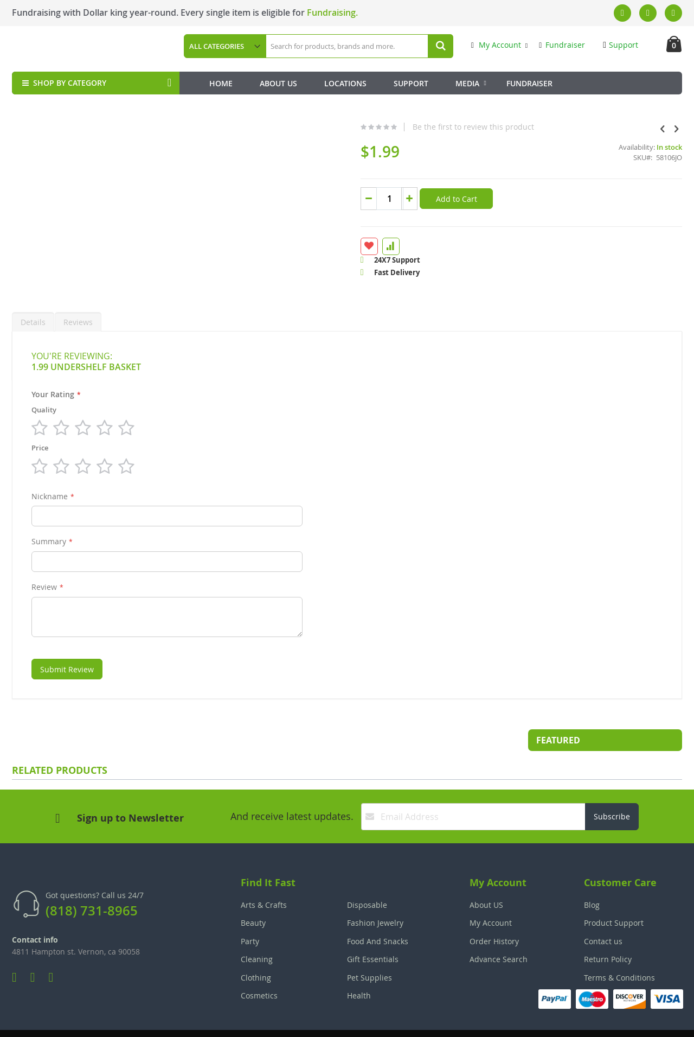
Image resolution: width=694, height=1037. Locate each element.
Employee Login (293, 1021)
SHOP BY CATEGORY (63, 83)
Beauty (253, 897)
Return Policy (608, 933)
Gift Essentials (373, 933)
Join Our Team (378, 1021)
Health (359, 969)
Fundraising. (332, 12)
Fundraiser (562, 45)
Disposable (367, 879)
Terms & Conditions (619, 951)
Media (467, 83)
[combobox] (359, 46)
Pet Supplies (369, 951)
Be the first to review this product (386, 127)
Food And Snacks (377, 915)
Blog (592, 879)
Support (620, 45)
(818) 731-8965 (92, 884)
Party (250, 915)
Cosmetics (259, 969)
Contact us (603, 915)
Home (221, 83)
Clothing (256, 951)
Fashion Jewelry (375, 897)
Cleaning (257, 933)
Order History (494, 915)
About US (486, 879)
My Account (496, 45)
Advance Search (499, 933)
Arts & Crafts (264, 879)
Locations (345, 83)
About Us (278, 83)
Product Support (614, 897)
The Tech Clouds (648, 1021)
